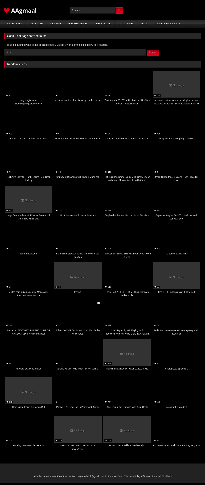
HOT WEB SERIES (78, 23)
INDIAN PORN (36, 23)
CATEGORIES (14, 23)
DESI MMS (56, 23)
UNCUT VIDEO (126, 23)
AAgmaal (20, 10)
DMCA (144, 23)
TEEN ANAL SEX (103, 23)
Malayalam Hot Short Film (167, 23)
